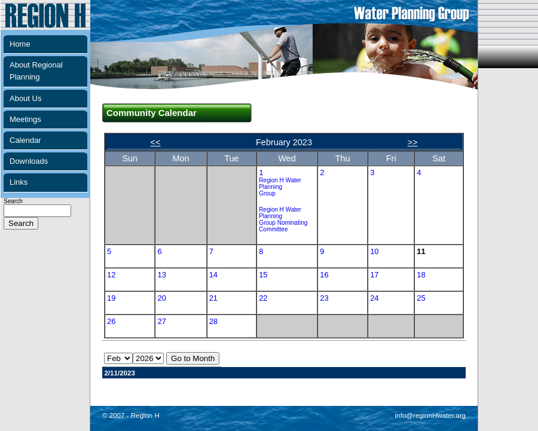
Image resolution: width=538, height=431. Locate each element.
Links (18, 182)
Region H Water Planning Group (280, 187)
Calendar (25, 140)
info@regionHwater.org (430, 415)
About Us (25, 98)
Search (37, 212)
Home (20, 43)
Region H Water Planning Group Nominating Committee (283, 219)
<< (156, 142)
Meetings (25, 119)
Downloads (29, 161)
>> (413, 142)
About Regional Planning (36, 70)
